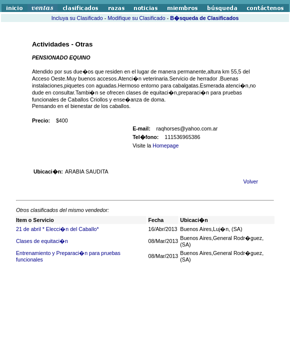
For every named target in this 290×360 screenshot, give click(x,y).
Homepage (165, 145)
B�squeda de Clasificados (204, 18)
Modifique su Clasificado (137, 18)
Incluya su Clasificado (77, 18)
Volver (250, 181)
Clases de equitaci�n (42, 241)
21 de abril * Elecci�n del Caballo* (57, 229)
